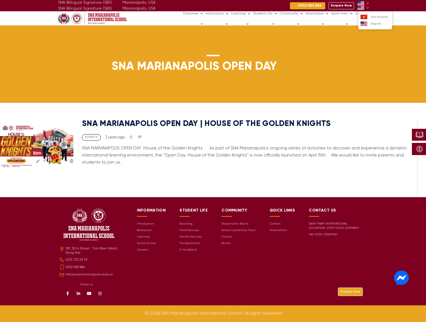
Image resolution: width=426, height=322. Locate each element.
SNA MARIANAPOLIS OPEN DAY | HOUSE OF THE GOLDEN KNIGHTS (206, 124)
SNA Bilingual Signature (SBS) (85, 8)
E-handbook (188, 249)
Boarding (186, 223)
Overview (193, 13)
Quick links (342, 13)
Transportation (190, 243)
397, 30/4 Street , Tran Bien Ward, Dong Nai (91, 250)
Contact (275, 223)
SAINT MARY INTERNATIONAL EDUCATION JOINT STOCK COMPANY (334, 226)
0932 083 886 (75, 267)
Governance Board (235, 223)
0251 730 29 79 (76, 260)
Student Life (265, 13)
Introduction (145, 223)
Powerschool (278, 230)
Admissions (217, 13)
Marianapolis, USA (139, 8)
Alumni (226, 243)
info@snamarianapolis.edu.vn (89, 274)
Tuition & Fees (146, 243)
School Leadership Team (238, 230)
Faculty (227, 236)
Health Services (191, 236)
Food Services (189, 230)
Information (317, 13)
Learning (241, 13)
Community (291, 13)
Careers (356, 24)
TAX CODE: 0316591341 (323, 234)
